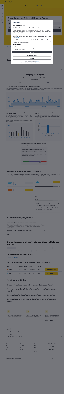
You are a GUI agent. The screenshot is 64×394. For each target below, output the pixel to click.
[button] (32, 52)
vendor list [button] (17, 37)
